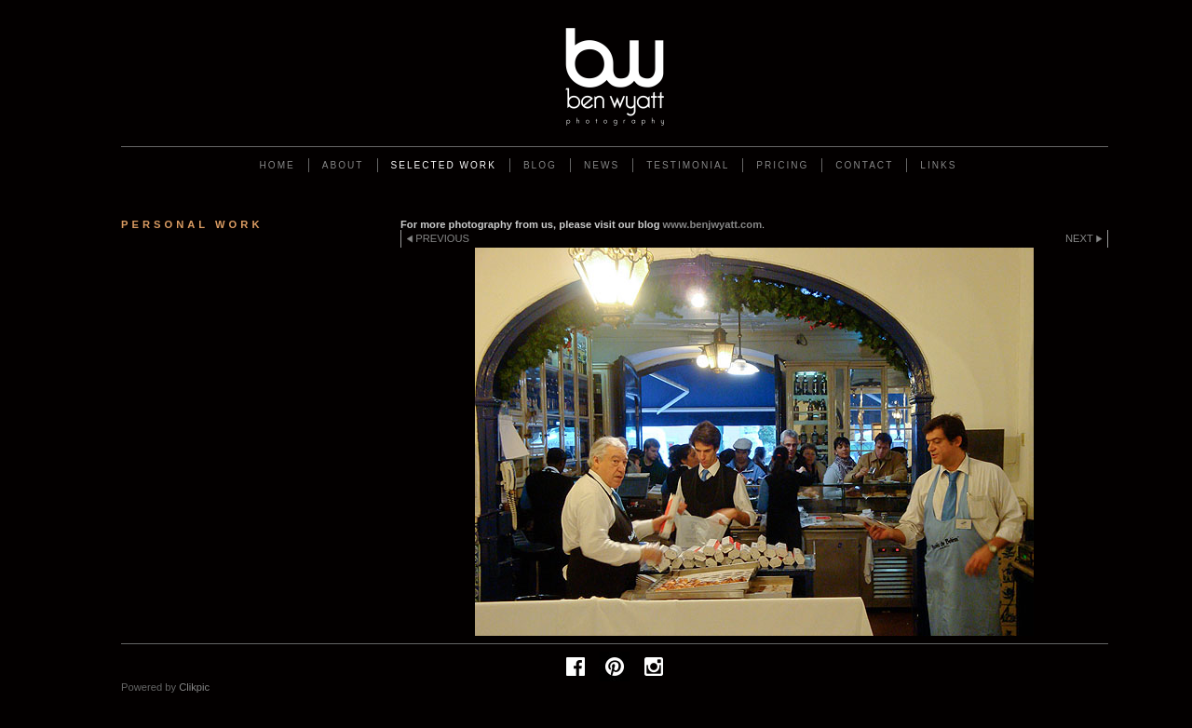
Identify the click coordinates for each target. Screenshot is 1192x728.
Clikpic (194, 687)
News (601, 165)
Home (277, 165)
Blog (540, 165)
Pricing (782, 165)
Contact (864, 165)
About (343, 165)
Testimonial (687, 165)
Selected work (443, 165)
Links (938, 165)
